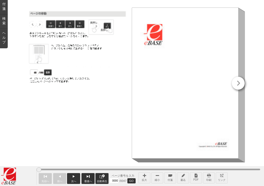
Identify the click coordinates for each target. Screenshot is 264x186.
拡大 (144, 177)
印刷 (208, 177)
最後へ (88, 178)
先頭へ (45, 178)
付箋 (170, 177)
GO (131, 180)
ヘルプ (4, 37)
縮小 (157, 177)
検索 (4, 21)
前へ (59, 178)
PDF (196, 177)
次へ (73, 178)
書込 (183, 177)
